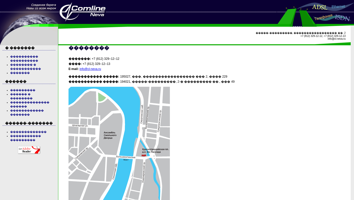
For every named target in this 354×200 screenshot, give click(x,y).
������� (20, 72)
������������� (28, 131)
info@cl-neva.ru (90, 69)
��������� (22, 90)
